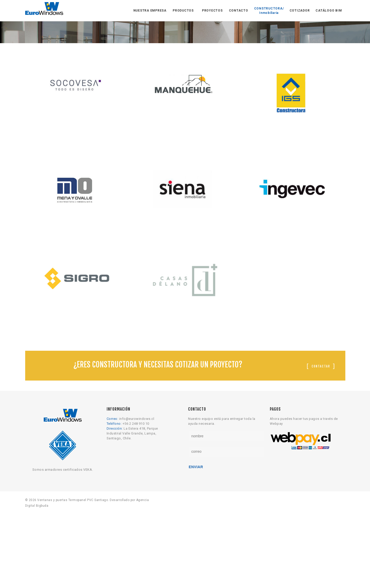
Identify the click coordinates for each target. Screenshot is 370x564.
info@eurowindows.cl (136, 474)
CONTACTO (238, 10)
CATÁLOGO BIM (329, 10)
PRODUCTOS (183, 10)
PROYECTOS (212, 10)
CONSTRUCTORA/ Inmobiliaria (269, 11)
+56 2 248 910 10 (136, 479)
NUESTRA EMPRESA (149, 10)
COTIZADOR (300, 10)
